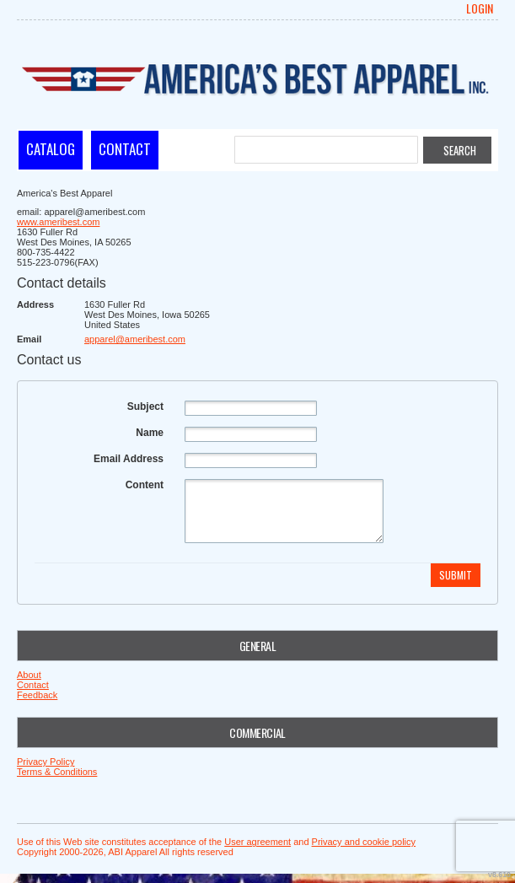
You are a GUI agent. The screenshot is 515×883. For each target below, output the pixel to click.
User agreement (257, 842)
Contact (125, 148)
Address (35, 304)
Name (150, 433)
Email (29, 339)
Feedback (37, 695)
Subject (145, 406)
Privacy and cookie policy (364, 842)
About (29, 675)
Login (479, 8)
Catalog (50, 148)
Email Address (129, 459)
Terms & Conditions (57, 772)
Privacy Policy (45, 761)
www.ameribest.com (58, 222)
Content (145, 485)
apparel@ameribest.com (134, 339)
